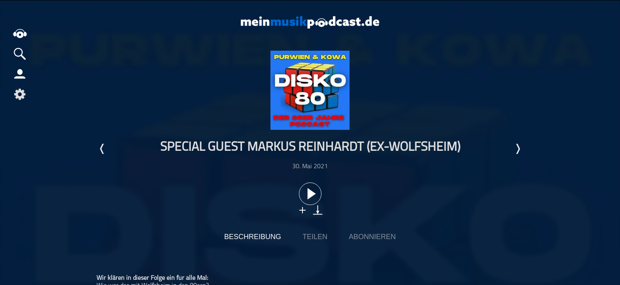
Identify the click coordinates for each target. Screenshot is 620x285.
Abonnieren (372, 237)
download (318, 210)
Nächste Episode (518, 149)
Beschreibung (252, 237)
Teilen (314, 237)
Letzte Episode (102, 149)
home (20, 33)
